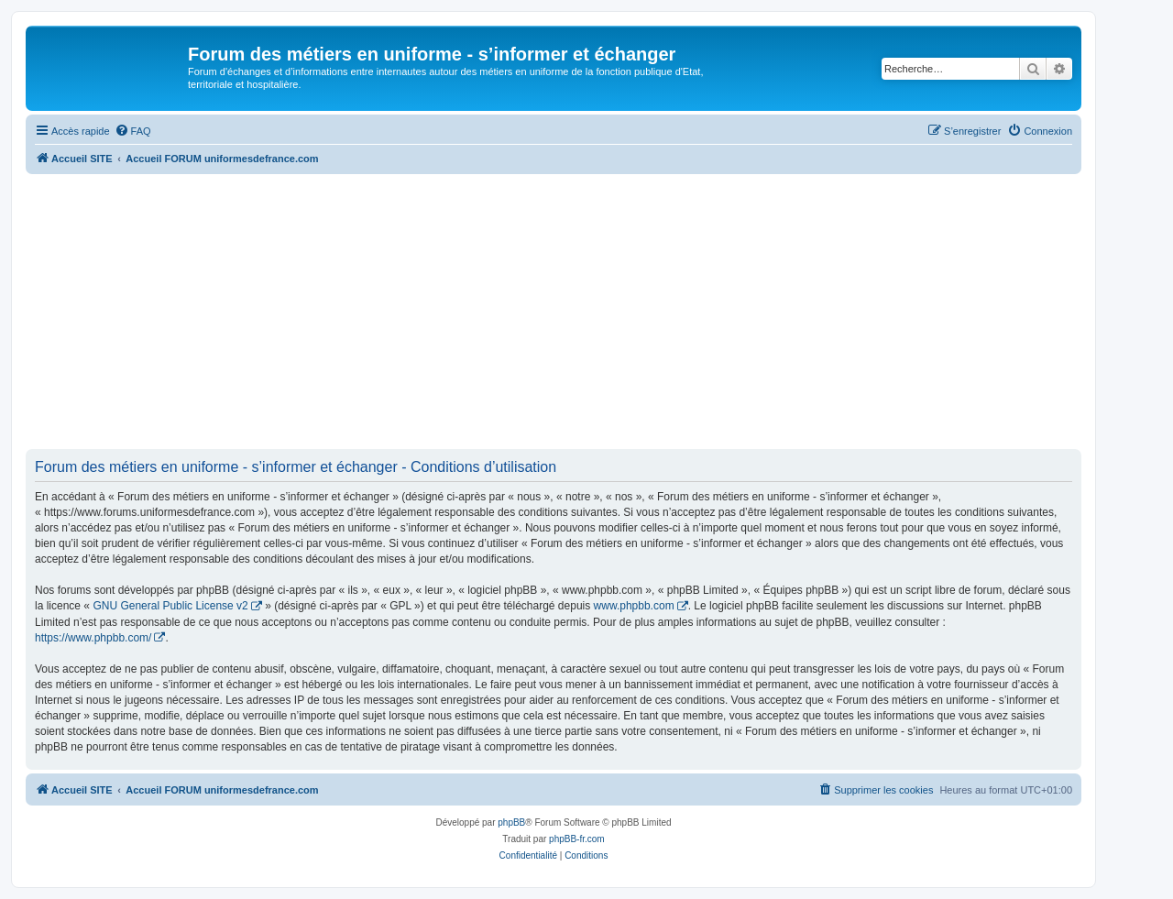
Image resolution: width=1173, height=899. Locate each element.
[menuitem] (133, 131)
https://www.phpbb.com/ (93, 637)
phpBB (511, 822)
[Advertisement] (553, 311)
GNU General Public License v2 (170, 605)
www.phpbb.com (634, 605)
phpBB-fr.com (577, 839)
